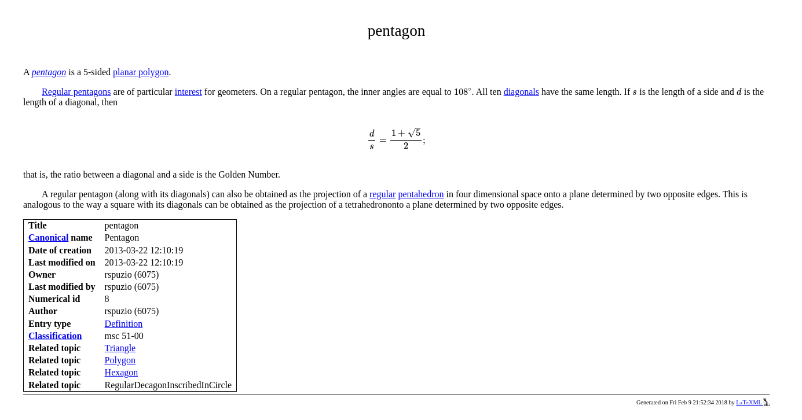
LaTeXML (753, 402)
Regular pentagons (76, 92)
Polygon (120, 360)
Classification (55, 336)
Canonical (48, 237)
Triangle (120, 348)
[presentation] (463, 91)
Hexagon (121, 372)
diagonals (521, 92)
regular (382, 194)
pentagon (49, 72)
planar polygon (141, 72)
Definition (124, 324)
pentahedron (421, 194)
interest (188, 92)
